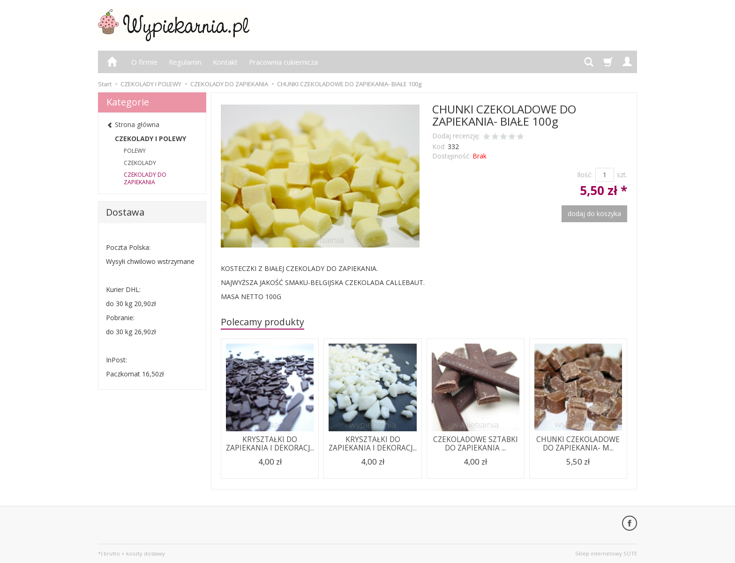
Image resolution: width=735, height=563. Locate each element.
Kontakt (225, 62)
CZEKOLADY (140, 163)
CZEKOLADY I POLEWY (150, 138)
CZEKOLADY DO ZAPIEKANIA (145, 178)
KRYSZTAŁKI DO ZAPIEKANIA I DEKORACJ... (270, 444)
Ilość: (584, 174)
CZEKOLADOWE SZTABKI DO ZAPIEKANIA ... (475, 444)
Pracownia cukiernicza (283, 62)
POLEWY (135, 151)
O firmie (144, 62)
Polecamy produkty (262, 321)
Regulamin (185, 62)
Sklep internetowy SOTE (606, 553)
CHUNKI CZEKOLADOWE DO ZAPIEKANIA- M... (578, 444)
